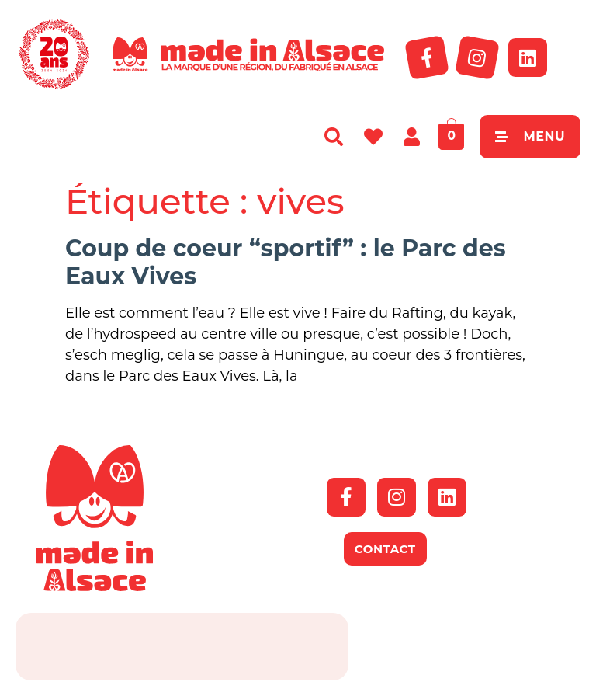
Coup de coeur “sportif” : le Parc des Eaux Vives (285, 262)
